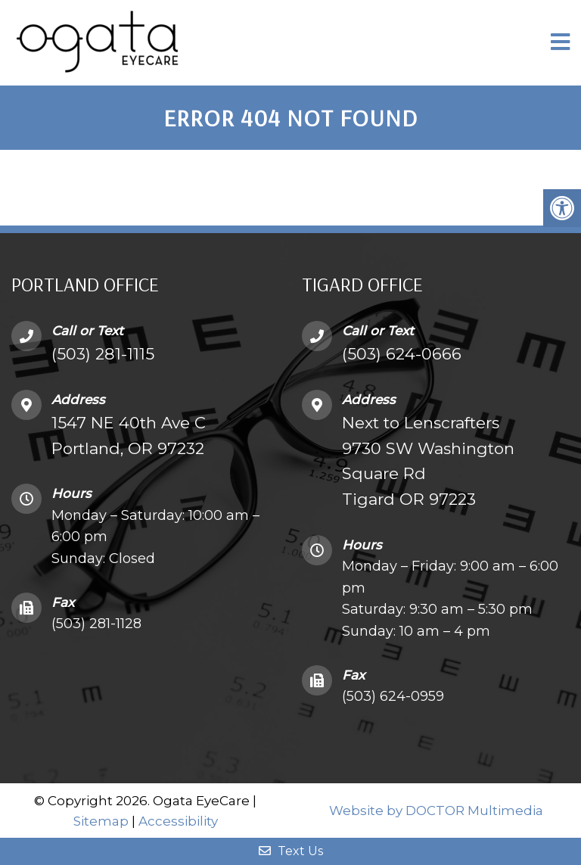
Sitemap (101, 821)
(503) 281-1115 (102, 353)
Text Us (291, 851)
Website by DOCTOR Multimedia (436, 810)
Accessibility (178, 821)
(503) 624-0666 (401, 353)
